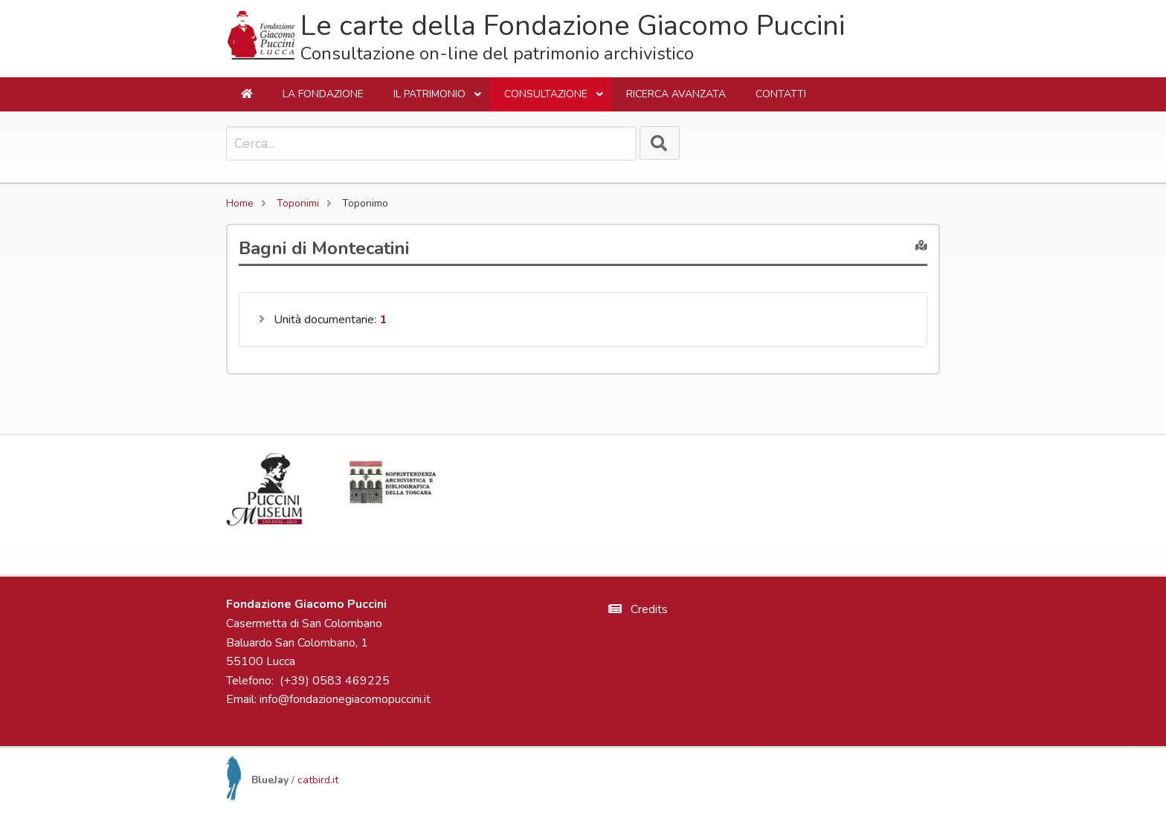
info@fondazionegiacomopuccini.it (345, 699)
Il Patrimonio (437, 99)
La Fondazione (323, 94)
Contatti (781, 94)
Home (240, 203)
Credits (638, 609)
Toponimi (298, 203)
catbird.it (317, 780)
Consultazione (554, 99)
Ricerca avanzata (676, 94)
